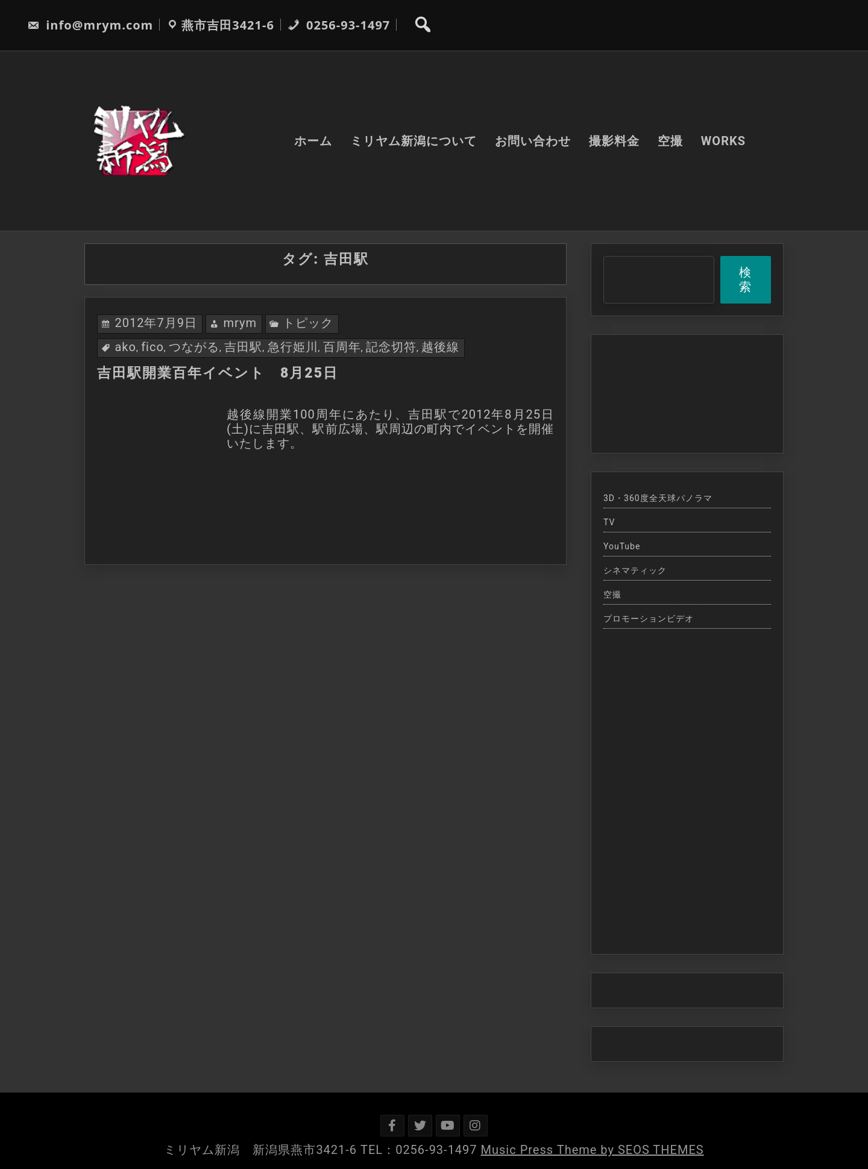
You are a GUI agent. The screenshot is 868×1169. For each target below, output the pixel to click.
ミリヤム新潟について (413, 141)
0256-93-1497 (339, 25)
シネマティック (635, 570)
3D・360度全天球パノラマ (657, 498)
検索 (745, 279)
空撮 (670, 141)
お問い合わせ (533, 141)
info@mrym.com (90, 25)
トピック (308, 323)
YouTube (621, 546)
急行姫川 (293, 347)
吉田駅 (243, 347)
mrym (240, 323)
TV (609, 522)
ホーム (313, 141)
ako (125, 347)
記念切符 (391, 347)
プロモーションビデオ (648, 618)
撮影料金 (614, 141)
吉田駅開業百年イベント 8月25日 (217, 373)
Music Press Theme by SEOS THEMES (592, 1150)
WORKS (723, 141)
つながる (194, 347)
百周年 (342, 347)
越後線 (440, 347)
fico (152, 347)
